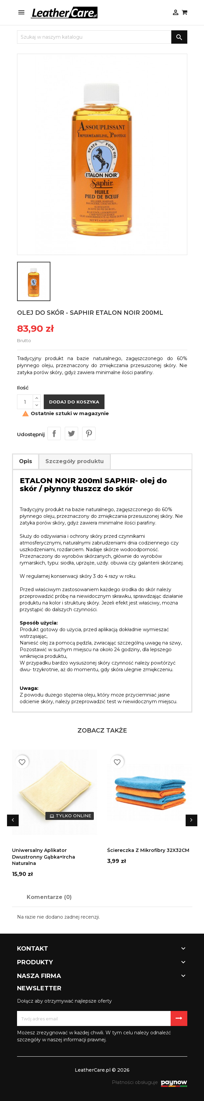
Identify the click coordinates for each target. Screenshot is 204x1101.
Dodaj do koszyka (74, 401)
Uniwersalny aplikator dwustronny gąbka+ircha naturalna (43, 857)
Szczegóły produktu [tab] (74, 461)
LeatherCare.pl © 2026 (102, 1070)
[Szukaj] (102, 37)
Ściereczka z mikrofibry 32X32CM (148, 850)
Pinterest (88, 433)
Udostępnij (54, 433)
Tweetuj (71, 433)
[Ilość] (25, 401)
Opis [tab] (25, 461)
